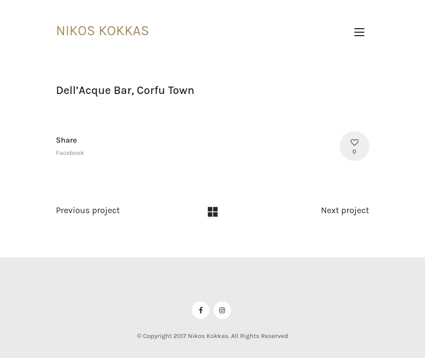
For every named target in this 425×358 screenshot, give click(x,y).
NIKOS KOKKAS (103, 31)
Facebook (70, 153)
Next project (345, 210)
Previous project (88, 210)
